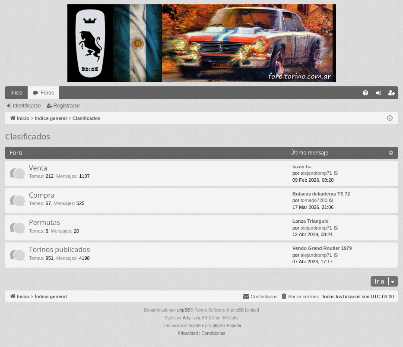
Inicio (16, 93)
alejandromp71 (316, 173)
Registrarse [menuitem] (393, 94)
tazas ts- (301, 166)
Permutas (44, 222)
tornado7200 (314, 200)
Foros (47, 93)
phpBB (183, 310)
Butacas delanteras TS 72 (321, 193)
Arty (186, 317)
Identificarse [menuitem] (380, 94)
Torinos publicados (59, 249)
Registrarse (67, 106)
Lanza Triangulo (310, 221)
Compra (42, 195)
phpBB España (227, 325)
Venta (38, 168)
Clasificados (27, 136)
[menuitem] (365, 92)
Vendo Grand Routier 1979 (322, 248)
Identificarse (27, 106)
